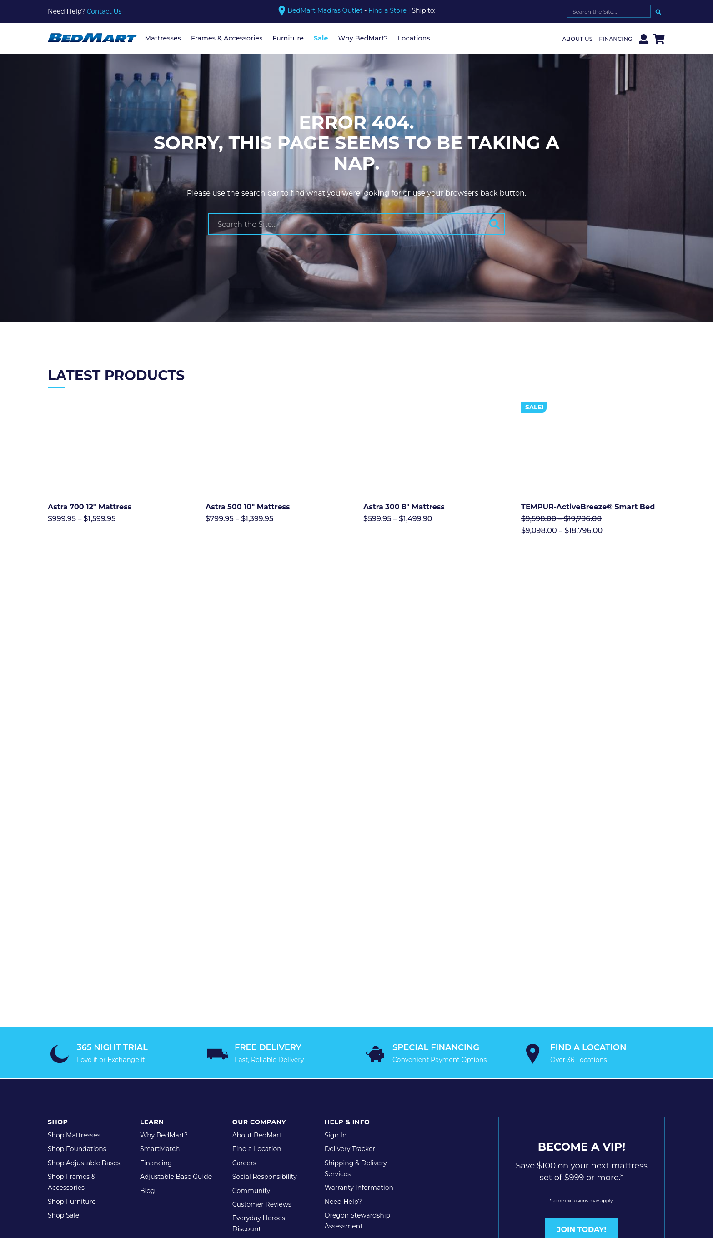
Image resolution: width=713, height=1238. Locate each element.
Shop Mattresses (74, 932)
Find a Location (256, 946)
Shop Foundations (77, 946)
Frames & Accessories (227, 38)
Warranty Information (359, 985)
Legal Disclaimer (262, 1074)
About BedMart (257, 932)
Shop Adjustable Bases (84, 960)
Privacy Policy (130, 1074)
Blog (147, 987)
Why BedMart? (363, 38)
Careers (244, 960)
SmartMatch (160, 946)
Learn (152, 919)
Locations (414, 38)
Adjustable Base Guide (176, 974)
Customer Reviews (261, 1001)
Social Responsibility (264, 974)
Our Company (259, 919)
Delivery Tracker (350, 946)
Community (251, 987)
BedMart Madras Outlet (324, 10)
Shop (58, 919)
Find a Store (387, 11)
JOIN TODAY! (581, 1026)
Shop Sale (63, 1012)
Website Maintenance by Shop (348, 1074)
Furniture (288, 38)
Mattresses (163, 38)
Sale (321, 38)
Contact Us (104, 11)
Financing (616, 38)
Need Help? (343, 998)
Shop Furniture (72, 998)
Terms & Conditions (194, 1074)
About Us (577, 38)
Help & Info (347, 919)
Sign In (336, 932)
